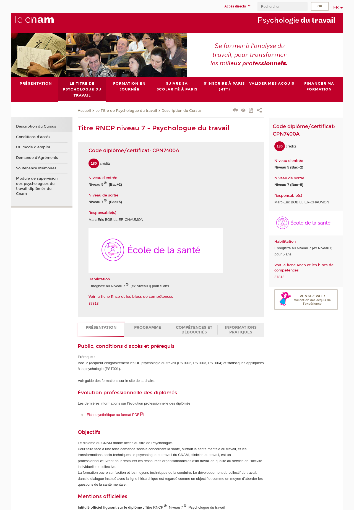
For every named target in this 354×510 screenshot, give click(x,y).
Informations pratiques (241, 330)
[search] (282, 6)
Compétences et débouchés (194, 330)
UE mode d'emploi (33, 147)
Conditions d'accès (33, 136)
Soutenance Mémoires (36, 168)
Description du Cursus (182, 110)
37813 (93, 303)
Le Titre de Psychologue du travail (126, 110)
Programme (147, 327)
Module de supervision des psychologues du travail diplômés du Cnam (37, 186)
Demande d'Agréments (37, 158)
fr (336, 7)
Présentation (101, 327)
